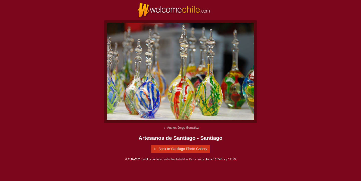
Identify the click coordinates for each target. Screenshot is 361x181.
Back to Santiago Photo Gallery (179, 149)
